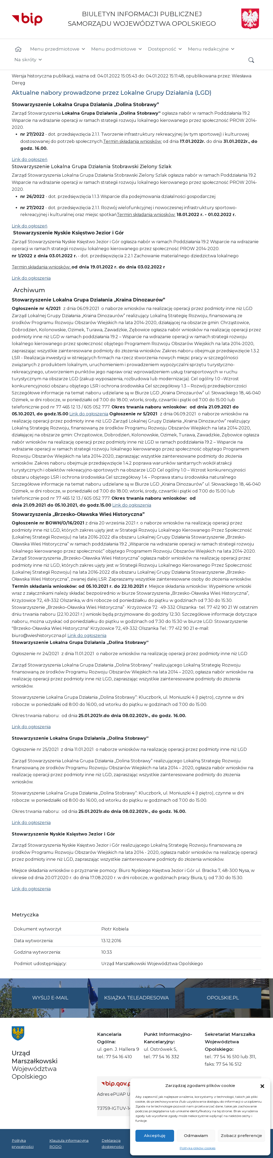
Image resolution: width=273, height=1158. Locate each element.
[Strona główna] (18, 49)
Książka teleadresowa (136, 998)
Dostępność (165, 49)
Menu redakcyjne (211, 49)
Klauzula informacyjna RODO (69, 1143)
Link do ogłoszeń (29, 159)
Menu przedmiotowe (58, 49)
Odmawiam (196, 1135)
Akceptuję (154, 1135)
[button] (262, 1085)
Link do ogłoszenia (31, 278)
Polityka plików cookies (197, 1148)
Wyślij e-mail (60, 1001)
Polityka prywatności (23, 1143)
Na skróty (28, 59)
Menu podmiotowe (117, 49)
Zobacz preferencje (241, 1135)
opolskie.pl (223, 998)
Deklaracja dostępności (113, 1143)
